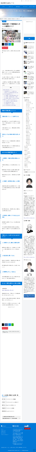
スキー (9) (27, 106)
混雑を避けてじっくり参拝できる (10, 91)
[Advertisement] (11, 61)
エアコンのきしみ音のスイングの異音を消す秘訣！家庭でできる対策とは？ (18, 437)
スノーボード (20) (29, 109)
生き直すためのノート (7, 3)
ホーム (22, 0)
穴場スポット (7, 331)
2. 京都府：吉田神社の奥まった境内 (10, 96)
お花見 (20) (28, 143)
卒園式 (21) (28, 135)
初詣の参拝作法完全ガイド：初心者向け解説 (10, 418)
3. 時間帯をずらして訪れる (9, 103)
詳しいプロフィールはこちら (29, 217)
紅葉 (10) (27, 131)
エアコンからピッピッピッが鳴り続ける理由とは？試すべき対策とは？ (18, 433)
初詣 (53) (27, 113)
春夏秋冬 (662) (26, 100)
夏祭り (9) (27, 114)
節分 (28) (27, 118)
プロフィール (11, 6)
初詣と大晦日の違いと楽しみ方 (8, 290)
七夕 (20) (27, 117)
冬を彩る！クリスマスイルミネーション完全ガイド (10, 402)
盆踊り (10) (28, 125)
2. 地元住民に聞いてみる (9, 102)
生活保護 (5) (26, 158)
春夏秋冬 (5, 332)
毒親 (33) (25, 150)
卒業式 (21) (28, 132)
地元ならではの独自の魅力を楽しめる (11, 92)
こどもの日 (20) (28, 102)
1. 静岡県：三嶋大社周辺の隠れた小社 (11, 95)
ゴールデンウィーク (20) (30, 107)
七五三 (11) (28, 136)
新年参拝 (13, 331)
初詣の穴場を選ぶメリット (7, 89)
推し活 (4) (26, 146)
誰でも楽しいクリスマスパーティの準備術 (9, 399)
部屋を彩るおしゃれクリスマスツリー (8, 411)
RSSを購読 (27, 0)
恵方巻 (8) (27, 121)
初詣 (4, 331)
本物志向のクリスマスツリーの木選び (8, 408)
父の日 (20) (28, 110)
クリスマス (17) (28, 111)
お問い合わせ (18, 6)
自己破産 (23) (26, 99)
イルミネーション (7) (29, 103)
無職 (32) (25, 165)
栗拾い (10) (28, 142)
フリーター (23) (27, 151)
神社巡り (10, 331)
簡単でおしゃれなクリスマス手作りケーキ (9, 405)
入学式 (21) (28, 138)
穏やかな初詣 (17, 331)
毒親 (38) (25, 164)
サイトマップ (33, 0)
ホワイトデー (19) (29, 129)
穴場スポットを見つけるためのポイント (10, 99)
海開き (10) (28, 120)
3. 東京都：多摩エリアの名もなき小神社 (11, 98)
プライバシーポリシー (32, 6)
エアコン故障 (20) (27, 157)
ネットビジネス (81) (27, 162)
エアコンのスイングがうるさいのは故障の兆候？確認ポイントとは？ (18, 430)
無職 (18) (25, 154)
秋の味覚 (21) (28, 139)
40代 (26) (25, 147)
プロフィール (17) (27, 155)
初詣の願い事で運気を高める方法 (9, 416)
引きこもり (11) (27, 161)
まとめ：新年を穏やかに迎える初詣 (9, 105)
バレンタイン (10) (29, 124)
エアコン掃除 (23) (27, 153)
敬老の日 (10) (28, 128)
